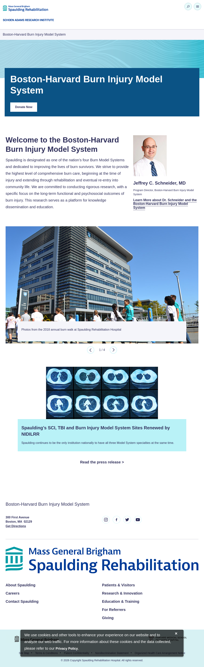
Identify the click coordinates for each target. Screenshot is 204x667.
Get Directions (16, 526)
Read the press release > (102, 462)
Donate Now (26, 108)
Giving (108, 618)
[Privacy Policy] (67, 649)
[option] (102, 283)
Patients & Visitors (118, 585)
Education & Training (120, 601)
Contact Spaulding (22, 601)
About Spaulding (20, 585)
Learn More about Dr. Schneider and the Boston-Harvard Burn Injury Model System (165, 204)
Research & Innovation (122, 593)
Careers (13, 593)
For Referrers (114, 610)
